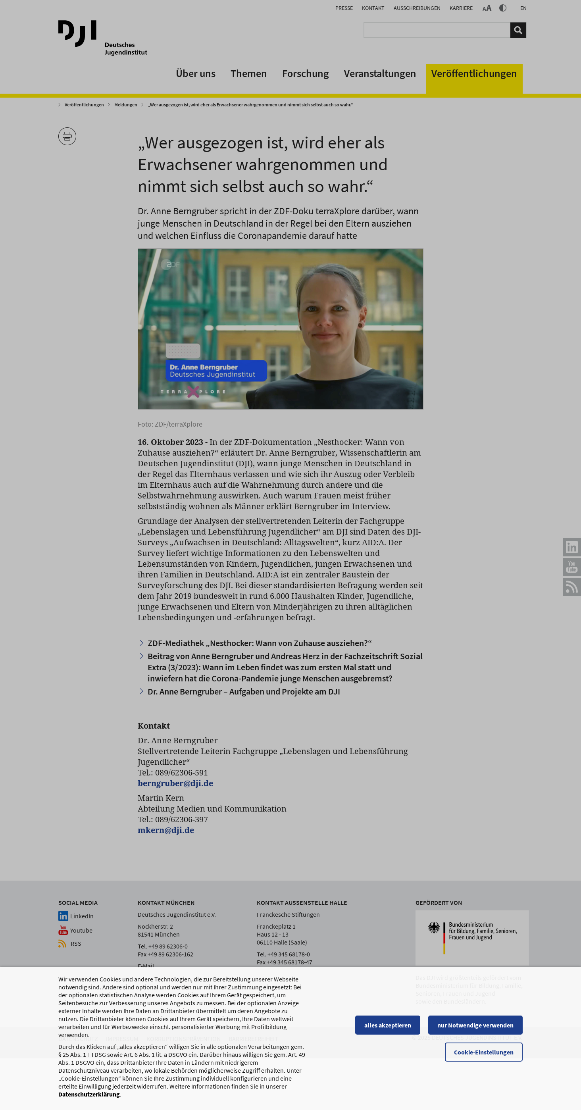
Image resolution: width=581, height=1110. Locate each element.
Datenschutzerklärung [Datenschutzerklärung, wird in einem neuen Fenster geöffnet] (89, 1098)
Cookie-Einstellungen (484, 1056)
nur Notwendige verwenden (475, 1029)
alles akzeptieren (387, 1029)
